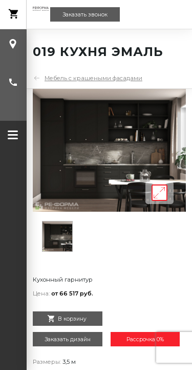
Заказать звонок (85, 14)
